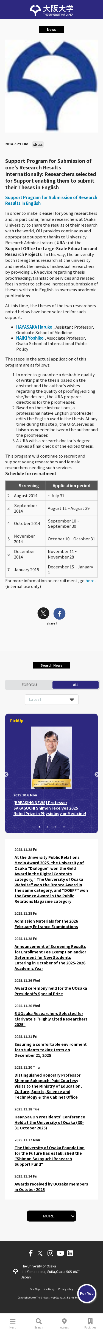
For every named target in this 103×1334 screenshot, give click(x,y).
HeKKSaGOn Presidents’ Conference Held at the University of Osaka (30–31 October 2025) (50, 1122)
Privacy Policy (65, 1289)
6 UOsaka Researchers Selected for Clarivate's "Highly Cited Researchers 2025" (51, 1019)
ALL (75, 684)
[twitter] (43, 614)
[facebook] (59, 614)
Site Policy (48, 1289)
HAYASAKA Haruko (34, 327)
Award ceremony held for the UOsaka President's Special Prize (51, 990)
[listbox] (52, 699)
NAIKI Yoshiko (30, 338)
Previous (6, 774)
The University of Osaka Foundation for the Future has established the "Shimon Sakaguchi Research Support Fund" (50, 1156)
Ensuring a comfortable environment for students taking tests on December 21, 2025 (51, 1049)
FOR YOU (29, 684)
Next (97, 774)
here (90, 580)
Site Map (35, 1289)
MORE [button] (49, 1216)
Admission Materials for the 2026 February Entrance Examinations (46, 923)
